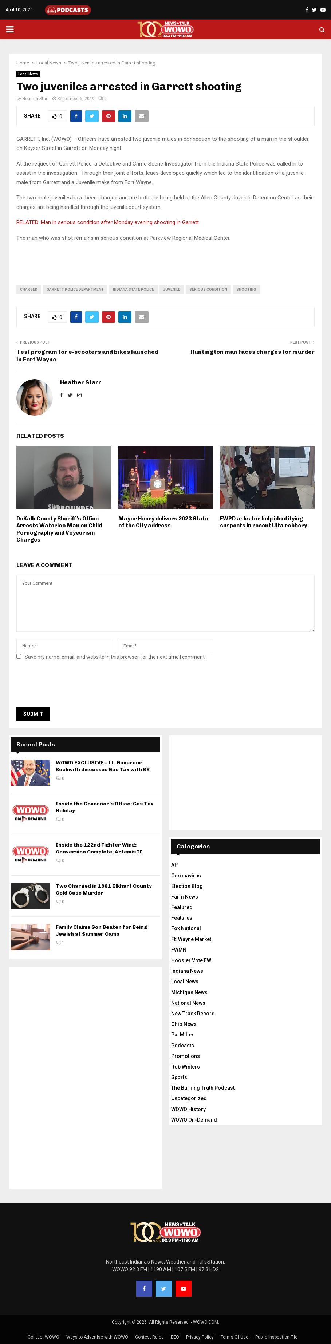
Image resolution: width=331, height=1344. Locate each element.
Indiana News (187, 971)
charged (29, 290)
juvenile (171, 290)
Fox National (186, 928)
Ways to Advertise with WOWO (97, 1337)
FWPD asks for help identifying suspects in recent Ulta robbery (263, 522)
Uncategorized (189, 1098)
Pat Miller (182, 1035)
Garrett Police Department (75, 290)
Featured (182, 907)
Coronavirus (186, 876)
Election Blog (187, 886)
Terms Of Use (234, 1337)
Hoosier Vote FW (191, 960)
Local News (28, 74)
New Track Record (193, 1013)
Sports (179, 1077)
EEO (175, 1337)
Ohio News (184, 1024)
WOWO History (188, 1109)
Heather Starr (35, 98)
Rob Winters (185, 1067)
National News (188, 1003)
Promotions (185, 1056)
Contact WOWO (43, 1337)
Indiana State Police (133, 290)
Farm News (184, 897)
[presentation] (71, 686)
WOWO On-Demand (194, 1120)
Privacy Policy (200, 1337)
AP (174, 865)
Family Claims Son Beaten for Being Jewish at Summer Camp (101, 930)
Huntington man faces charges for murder (252, 351)
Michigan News (189, 992)
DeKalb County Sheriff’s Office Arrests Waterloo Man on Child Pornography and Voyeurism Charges (59, 529)
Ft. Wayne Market (191, 939)
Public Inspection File (276, 1337)
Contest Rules (149, 1337)
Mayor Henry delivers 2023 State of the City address (163, 522)
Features (181, 918)
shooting (246, 290)
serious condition (208, 290)
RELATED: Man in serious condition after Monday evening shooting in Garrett (107, 222)
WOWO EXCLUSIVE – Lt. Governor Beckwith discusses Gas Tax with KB (103, 766)
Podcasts (182, 1045)
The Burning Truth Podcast (203, 1088)
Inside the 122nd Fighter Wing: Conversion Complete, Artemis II (99, 848)
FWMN (178, 950)
